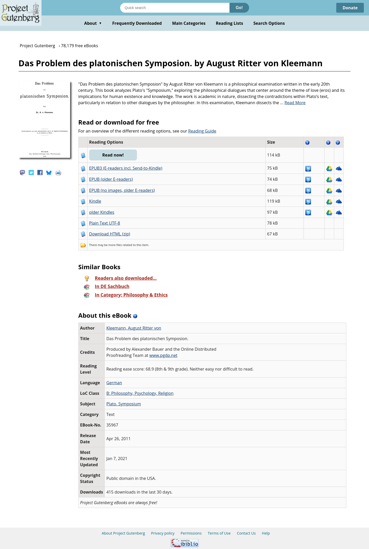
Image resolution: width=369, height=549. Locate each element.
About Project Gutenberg (123, 533)
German (114, 383)
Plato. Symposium (123, 404)
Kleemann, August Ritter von (133, 328)
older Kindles (101, 212)
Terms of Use (219, 533)
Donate (350, 8)
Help (266, 533)
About (93, 23)
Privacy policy (163, 533)
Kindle (95, 201)
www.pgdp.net (163, 355)
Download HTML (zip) (109, 234)
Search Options (269, 23)
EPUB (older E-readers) (111, 179)
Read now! (113, 155)
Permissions (191, 533)
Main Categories (189, 23)
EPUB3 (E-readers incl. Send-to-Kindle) (125, 168)
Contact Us (246, 533)
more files (115, 245)
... (293, 102)
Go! (239, 7)
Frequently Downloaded (137, 23)
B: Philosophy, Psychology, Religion (139, 393)
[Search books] (174, 8)
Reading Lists (229, 23)
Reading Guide (202, 131)
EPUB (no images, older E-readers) (122, 190)
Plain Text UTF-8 (104, 223)
